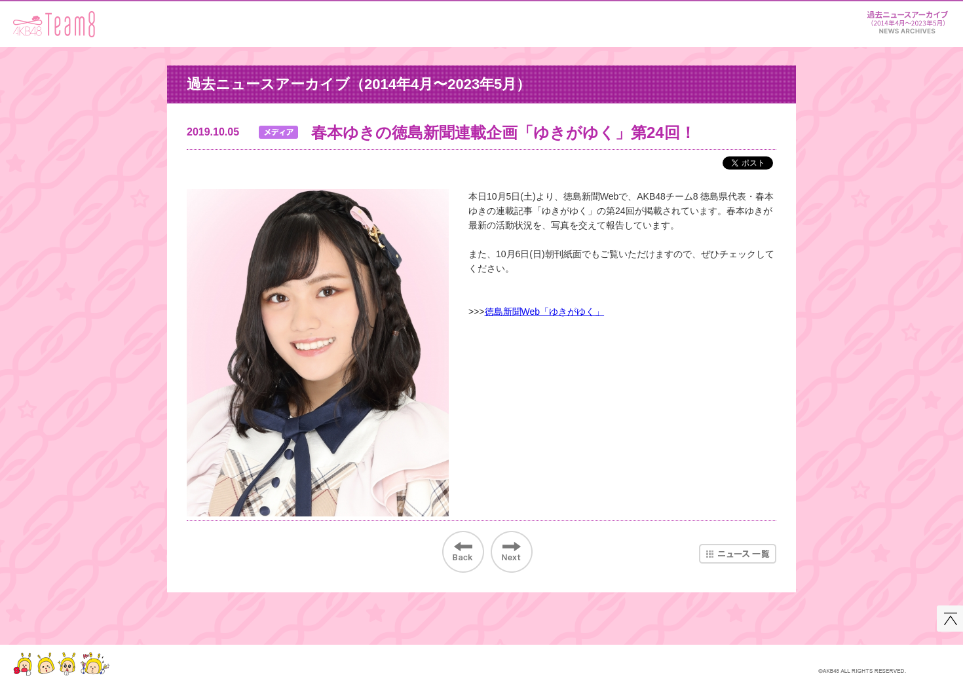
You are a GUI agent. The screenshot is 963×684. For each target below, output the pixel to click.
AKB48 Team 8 (54, 24)
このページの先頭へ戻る (950, 618)
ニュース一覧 (737, 554)
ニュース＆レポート (907, 20)
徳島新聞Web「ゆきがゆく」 (545, 311)
